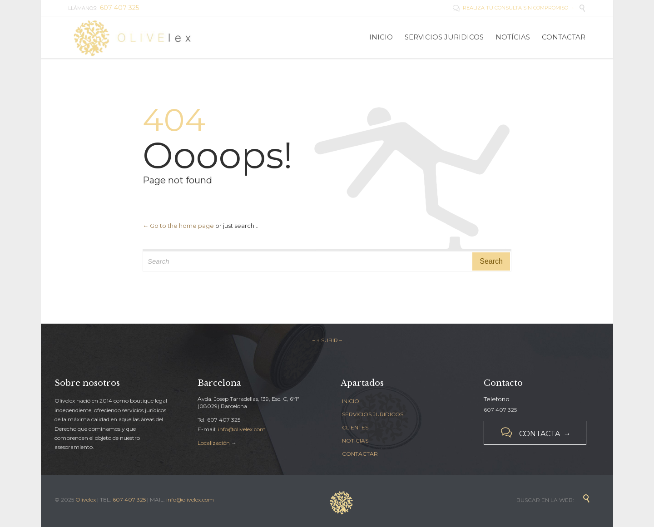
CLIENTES (355, 427)
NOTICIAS (355, 440)
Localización (214, 442)
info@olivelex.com (242, 429)
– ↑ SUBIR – (327, 340)
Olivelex (85, 499)
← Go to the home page (178, 225)
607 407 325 (129, 499)
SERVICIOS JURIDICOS (372, 414)
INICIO (350, 401)
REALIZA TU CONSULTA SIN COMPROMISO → (514, 8)
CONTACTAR (360, 453)
